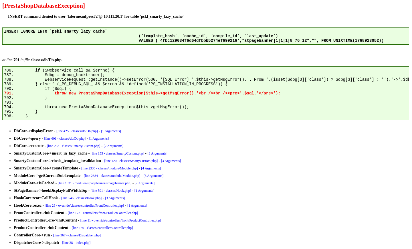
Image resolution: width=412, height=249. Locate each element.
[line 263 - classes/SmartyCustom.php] (73, 146)
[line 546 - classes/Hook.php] (81, 198)
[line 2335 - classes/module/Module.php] (109, 168)
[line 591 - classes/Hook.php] (111, 191)
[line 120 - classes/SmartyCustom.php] (131, 161)
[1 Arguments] (111, 131)
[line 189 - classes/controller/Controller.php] (102, 228)
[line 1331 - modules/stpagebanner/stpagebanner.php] (94, 183)
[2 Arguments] (113, 146)
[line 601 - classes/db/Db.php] (65, 139)
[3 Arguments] (157, 153)
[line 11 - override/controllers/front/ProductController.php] (120, 220)
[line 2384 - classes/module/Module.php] (112, 176)
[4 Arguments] (151, 168)
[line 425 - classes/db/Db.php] (77, 131)
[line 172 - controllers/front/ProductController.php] (103, 213)
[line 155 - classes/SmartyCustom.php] (117, 153)
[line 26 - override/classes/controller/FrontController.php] (84, 205)
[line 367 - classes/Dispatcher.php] (77, 235)
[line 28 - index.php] (76, 243)
